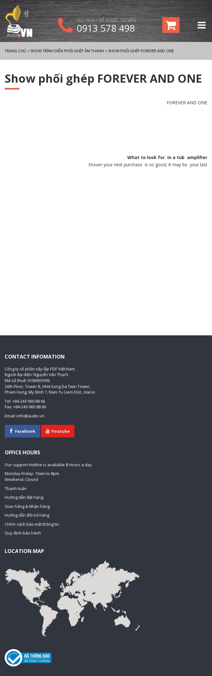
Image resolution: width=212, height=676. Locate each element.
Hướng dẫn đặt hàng (24, 497)
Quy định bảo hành (23, 533)
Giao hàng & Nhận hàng (27, 506)
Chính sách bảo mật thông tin (32, 524)
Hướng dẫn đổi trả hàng (27, 515)
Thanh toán (16, 488)
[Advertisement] (106, 130)
